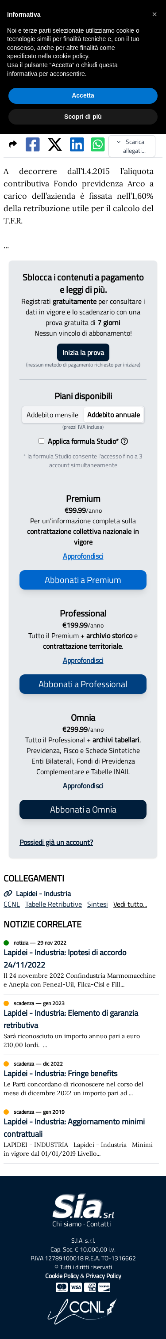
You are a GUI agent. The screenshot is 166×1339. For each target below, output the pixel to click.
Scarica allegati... (131, 146)
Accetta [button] (83, 95)
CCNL (12, 904)
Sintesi (97, 904)
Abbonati (83, 579)
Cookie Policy (62, 1275)
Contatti (98, 1223)
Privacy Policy (103, 1275)
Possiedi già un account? (56, 842)
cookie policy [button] (70, 56)
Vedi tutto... (130, 904)
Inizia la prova (83, 352)
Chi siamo (66, 1223)
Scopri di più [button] (83, 116)
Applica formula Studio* (86, 441)
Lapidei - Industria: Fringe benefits (60, 1073)
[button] (154, 14)
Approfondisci (83, 556)
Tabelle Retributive (53, 904)
